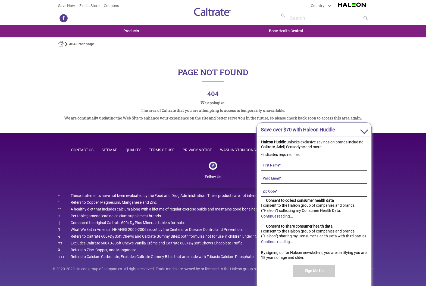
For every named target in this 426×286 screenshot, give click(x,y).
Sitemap (109, 150)
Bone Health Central (286, 31)
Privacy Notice (197, 150)
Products (131, 31)
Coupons (111, 6)
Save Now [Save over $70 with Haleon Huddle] (66, 6)
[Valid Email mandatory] (314, 178)
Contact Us (82, 150)
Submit (366, 18)
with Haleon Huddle (298, 130)
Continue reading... (277, 216)
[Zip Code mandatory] (314, 191)
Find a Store (89, 6)
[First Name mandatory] (314, 165)
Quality (133, 150)
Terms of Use (161, 150)
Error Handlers (61, 44)
